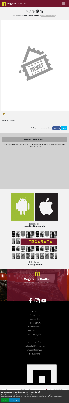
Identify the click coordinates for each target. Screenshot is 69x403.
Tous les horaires (34, 322)
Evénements (34, 314)
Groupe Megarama (34, 349)
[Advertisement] (34, 168)
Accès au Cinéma (34, 342)
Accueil (34, 311)
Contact (46, 390)
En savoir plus (15, 400)
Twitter (64, 128)
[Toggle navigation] (63, 3)
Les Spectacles (34, 330)
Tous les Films (34, 318)
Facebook (56, 128)
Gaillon (14, 4)
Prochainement (34, 326)
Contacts (34, 338)
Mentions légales (34, 334)
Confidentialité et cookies (34, 345)
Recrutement (34, 353)
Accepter (5, 400)
